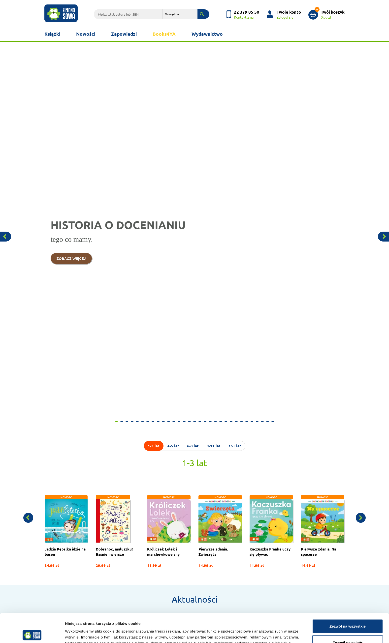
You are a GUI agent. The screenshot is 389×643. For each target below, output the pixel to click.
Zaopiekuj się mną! (242, 544)
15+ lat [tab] (234, 60)
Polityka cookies (56, 556)
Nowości (85, 34)
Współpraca (53, 519)
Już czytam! (237, 519)
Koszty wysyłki (177, 544)
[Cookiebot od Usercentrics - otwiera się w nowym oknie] (32, 633)
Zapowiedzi (124, 34)
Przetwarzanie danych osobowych (68, 562)
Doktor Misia (176, 519)
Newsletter (114, 543)
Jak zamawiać (116, 512)
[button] (19, 44)
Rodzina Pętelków (242, 583)
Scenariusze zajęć (118, 556)
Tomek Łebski (239, 531)
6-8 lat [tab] (193, 60)
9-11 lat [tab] (214, 60)
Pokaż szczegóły (265, 630)
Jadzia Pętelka (239, 512)
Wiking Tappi (238, 538)
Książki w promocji (119, 549)
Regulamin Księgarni (59, 569)
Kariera (49, 525)
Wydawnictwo (207, 34)
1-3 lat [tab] (154, 60)
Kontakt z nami (117, 519)
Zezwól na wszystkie (347, 597)
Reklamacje (52, 575)
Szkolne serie (238, 557)
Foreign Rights (54, 531)
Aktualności (195, 214)
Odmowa (347, 630)
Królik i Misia (238, 525)
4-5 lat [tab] (173, 60)
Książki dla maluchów (182, 525)
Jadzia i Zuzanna (241, 570)
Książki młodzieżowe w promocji (252, 577)
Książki (52, 34)
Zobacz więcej (113, 465)
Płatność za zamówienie (184, 538)
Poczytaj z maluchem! (244, 564)
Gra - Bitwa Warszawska (246, 551)
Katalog (173, 531)
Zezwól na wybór (347, 614)
